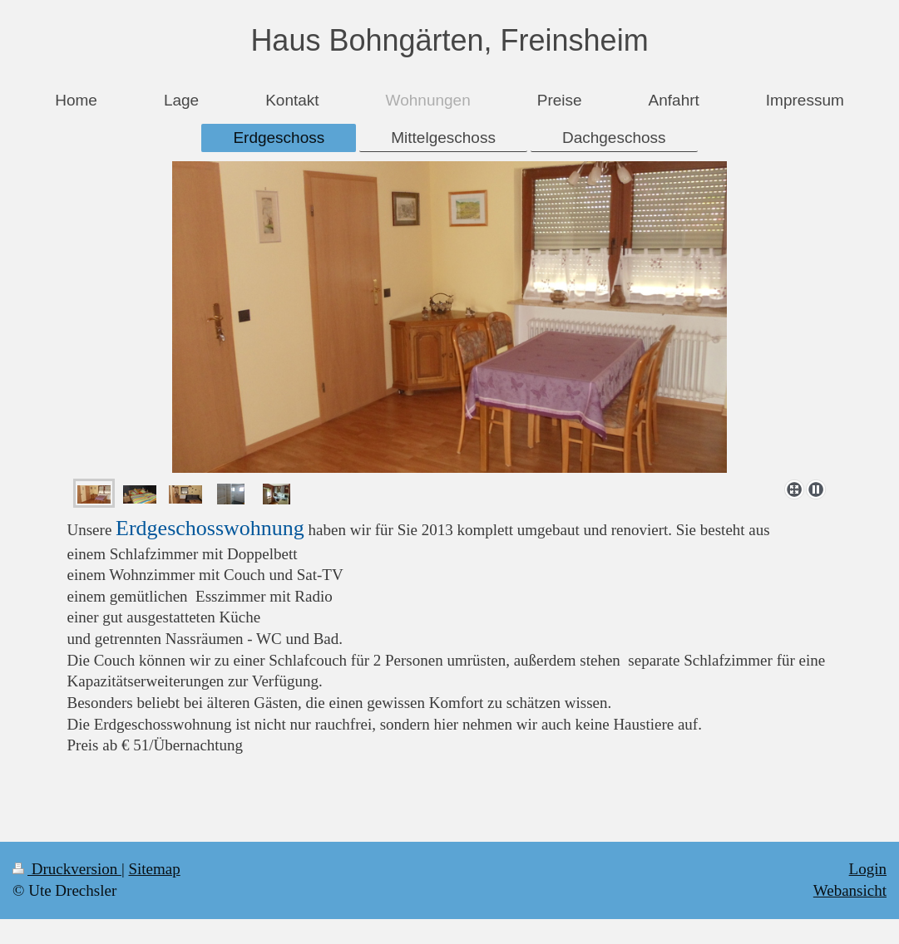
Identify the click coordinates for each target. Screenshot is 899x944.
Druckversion (66, 869)
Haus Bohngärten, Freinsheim (449, 40)
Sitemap (154, 869)
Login (868, 869)
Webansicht (850, 890)
